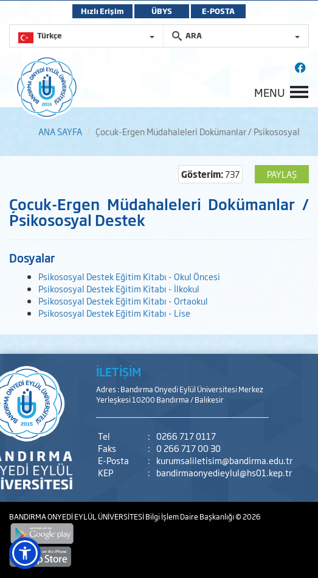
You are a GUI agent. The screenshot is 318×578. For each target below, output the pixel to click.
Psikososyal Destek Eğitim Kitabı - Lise (114, 312)
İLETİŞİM (118, 371)
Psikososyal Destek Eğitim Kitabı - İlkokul (118, 288)
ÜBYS (161, 10)
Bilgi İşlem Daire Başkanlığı (190, 516)
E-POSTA (218, 10)
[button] (25, 553)
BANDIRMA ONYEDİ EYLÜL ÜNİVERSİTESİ (77, 516)
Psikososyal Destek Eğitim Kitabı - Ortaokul (123, 300)
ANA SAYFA (60, 131)
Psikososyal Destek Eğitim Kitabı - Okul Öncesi (129, 276)
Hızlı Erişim (102, 10)
